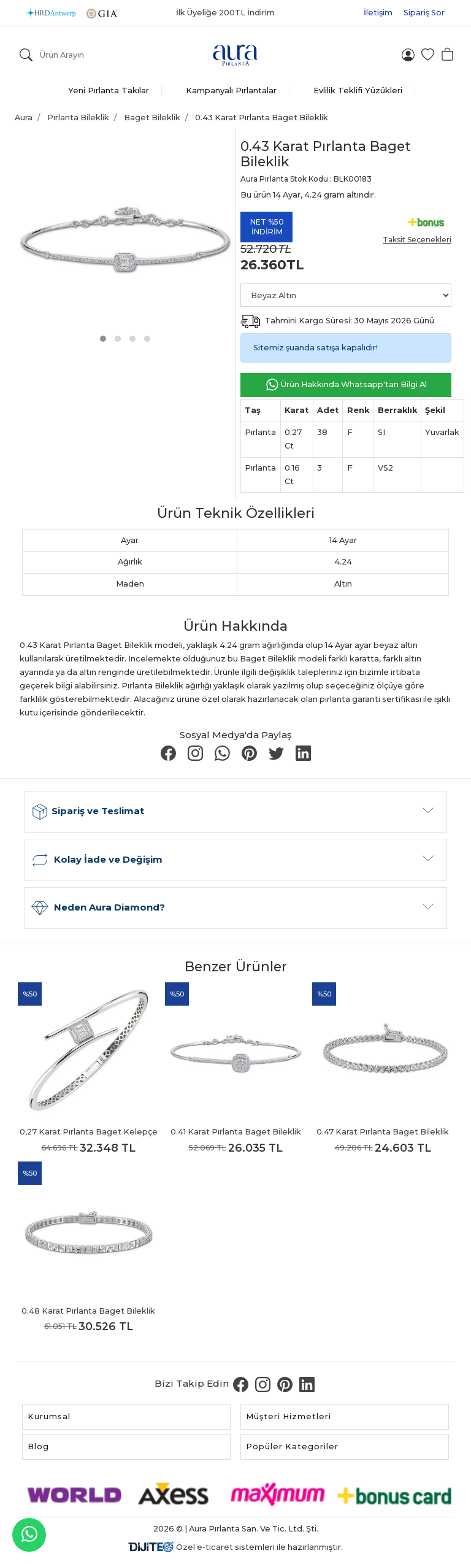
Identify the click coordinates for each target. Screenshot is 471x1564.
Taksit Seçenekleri (417, 239)
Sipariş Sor (424, 12)
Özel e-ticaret (204, 1547)
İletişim (378, 12)
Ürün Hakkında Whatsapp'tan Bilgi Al (346, 385)
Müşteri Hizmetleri (288, 1416)
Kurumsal (49, 1416)
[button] (103, 339)
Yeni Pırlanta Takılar (108, 90)
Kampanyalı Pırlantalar (231, 90)
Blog (38, 1446)
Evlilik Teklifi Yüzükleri (357, 90)
